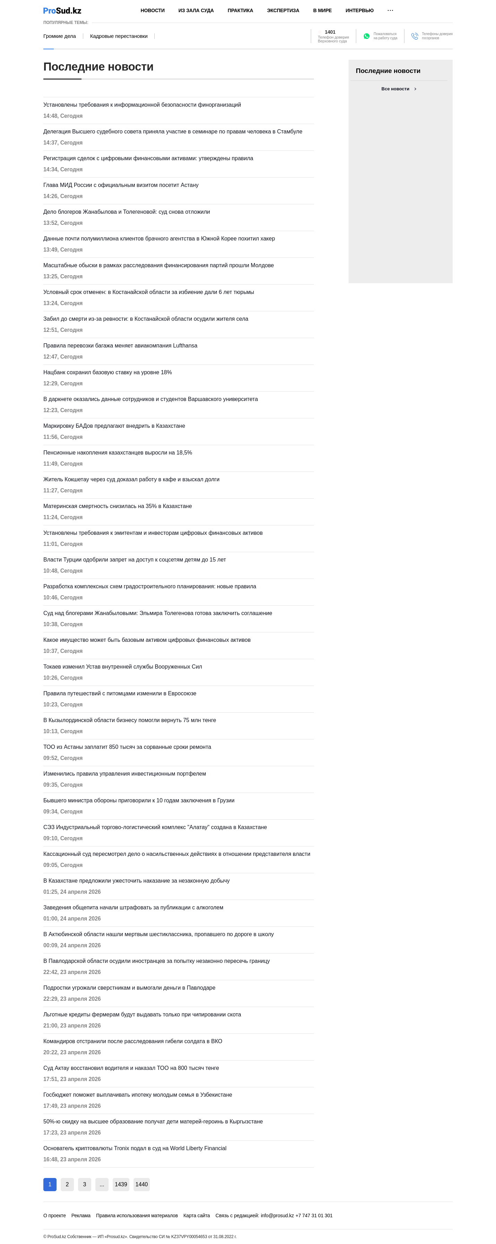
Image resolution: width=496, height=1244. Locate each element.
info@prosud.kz (277, 1215)
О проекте (54, 1215)
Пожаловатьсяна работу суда (385, 36)
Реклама (81, 1215)
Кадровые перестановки (119, 36)
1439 (121, 1184)
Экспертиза (283, 10)
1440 (142, 1184)
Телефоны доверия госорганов (437, 36)
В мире (322, 10)
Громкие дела (59, 36)
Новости (153, 10)
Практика (240, 10)
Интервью (360, 10)
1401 (330, 32)
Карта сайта (196, 1215)
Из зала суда (196, 10)
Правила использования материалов (137, 1215)
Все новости (395, 88)
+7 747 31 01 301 (314, 1215)
